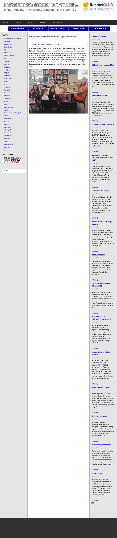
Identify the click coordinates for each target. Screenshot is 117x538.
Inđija (6, 104)
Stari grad (7, 130)
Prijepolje (7, 90)
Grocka (6, 121)
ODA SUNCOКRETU (98, 255)
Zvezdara (7, 147)
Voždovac (7, 136)
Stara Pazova (8, 107)
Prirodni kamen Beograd (99, 512)
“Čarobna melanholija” (99, 416)
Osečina (7, 70)
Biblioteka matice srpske (12, 93)
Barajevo (7, 127)
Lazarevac (7, 78)
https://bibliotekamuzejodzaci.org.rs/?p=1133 (47, 44)
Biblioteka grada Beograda (12, 113)
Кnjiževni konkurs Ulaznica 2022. (103, 65)
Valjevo (6, 73)
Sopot (6, 116)
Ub (5, 50)
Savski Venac (8, 133)
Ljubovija (7, 67)
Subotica (7, 96)
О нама (18, 22)
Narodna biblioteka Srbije (12, 38)
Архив (42, 22)
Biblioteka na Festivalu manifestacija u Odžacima (52, 36)
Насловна (4, 22)
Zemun (6, 150)
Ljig (5, 81)
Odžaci (6, 101)
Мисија (30, 22)
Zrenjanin (7, 98)
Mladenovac (8, 118)
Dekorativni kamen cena (99, 510)
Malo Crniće (8, 47)
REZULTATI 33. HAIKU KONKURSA (103, 124)
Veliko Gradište (9, 56)
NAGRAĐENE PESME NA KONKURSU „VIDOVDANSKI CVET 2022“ (103, 157)
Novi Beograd (8, 144)
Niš (5, 58)
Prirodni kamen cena (98, 507)
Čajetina (7, 87)
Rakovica (7, 124)
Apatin (6, 110)
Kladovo (7, 53)
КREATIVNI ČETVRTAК (99, 36)
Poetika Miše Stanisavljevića (101, 191)
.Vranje (6, 61)
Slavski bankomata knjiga (100, 387)
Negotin (6, 64)
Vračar (6, 141)
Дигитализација (57, 22)
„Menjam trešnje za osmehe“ (101, 445)
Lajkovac (7, 76)
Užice (6, 84)
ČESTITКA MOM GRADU (99, 96)
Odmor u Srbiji (96, 514)
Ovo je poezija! (97, 473)
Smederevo (8, 44)
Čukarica (7, 138)
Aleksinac (7, 41)
